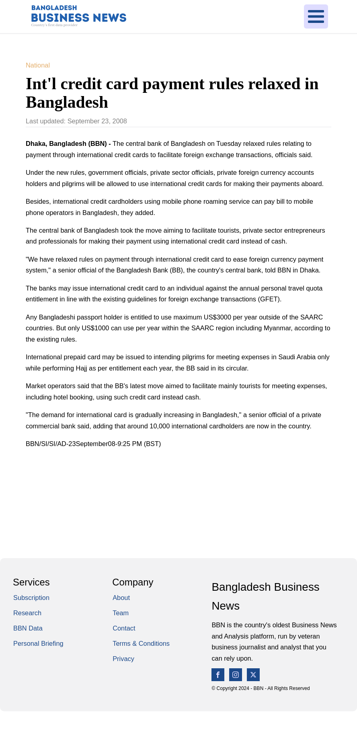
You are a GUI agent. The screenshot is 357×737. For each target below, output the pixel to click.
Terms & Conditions (141, 643)
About (121, 597)
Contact (124, 628)
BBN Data (28, 628)
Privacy (123, 658)
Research (27, 612)
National (38, 65)
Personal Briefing (38, 643)
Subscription (31, 597)
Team (121, 612)
